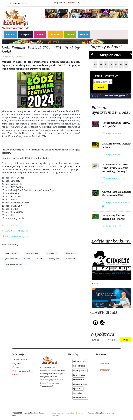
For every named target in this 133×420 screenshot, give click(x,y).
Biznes (40, 34)
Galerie (84, 34)
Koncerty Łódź (79, 366)
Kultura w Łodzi (79, 361)
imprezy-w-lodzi (11, 253)
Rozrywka (26, 34)
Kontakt (16, 367)
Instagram (105, 369)
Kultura (10, 34)
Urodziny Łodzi (53, 259)
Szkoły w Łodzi (79, 375)
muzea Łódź (78, 393)
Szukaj (100, 87)
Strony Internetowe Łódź (105, 413)
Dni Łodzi (27, 259)
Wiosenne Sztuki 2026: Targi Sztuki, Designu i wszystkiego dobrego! (115, 168)
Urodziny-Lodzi (70, 259)
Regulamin (17, 363)
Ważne (70, 34)
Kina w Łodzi (78, 379)
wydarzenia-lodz (32, 253)
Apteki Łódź (78, 388)
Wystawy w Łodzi (80, 384)
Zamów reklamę (19, 359)
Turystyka (55, 34)
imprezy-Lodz (52, 253)
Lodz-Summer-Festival (13, 264)
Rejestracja (73, 2)
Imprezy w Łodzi (80, 370)
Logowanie (59, 2)
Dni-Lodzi (39, 259)
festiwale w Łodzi (11, 259)
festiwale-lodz (71, 253)
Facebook (104, 363)
